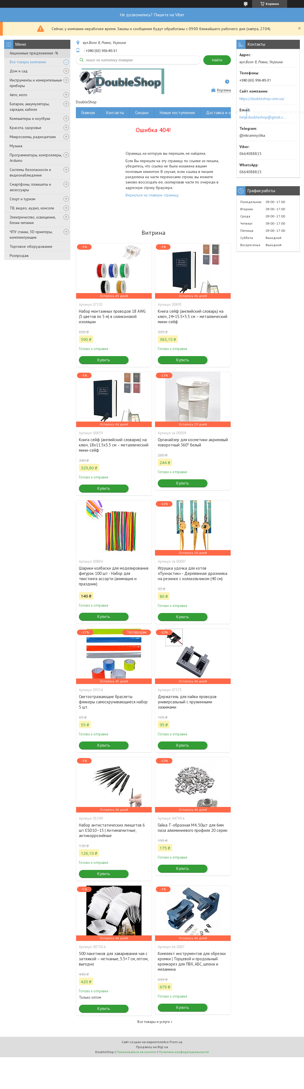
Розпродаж (19, 255)
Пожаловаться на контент (136, 1052)
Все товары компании (28, 61)
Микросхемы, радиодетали (33, 136)
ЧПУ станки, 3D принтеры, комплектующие (31, 234)
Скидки (141, 113)
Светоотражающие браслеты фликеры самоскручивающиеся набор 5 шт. (113, 702)
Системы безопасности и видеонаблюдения (30, 172)
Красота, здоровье (25, 127)
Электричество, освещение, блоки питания (33, 220)
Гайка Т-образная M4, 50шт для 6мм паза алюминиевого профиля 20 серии (192, 827)
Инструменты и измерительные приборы (36, 83)
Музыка (16, 145)
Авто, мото (18, 94)
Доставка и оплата (223, 113)
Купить (103, 359)
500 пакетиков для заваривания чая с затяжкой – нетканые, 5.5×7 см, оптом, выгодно (113, 959)
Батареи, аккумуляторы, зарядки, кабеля (29, 106)
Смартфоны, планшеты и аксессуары (30, 187)
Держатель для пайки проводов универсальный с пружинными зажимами (187, 702)
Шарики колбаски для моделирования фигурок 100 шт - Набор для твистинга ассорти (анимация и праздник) (113, 575)
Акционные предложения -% (34, 53)
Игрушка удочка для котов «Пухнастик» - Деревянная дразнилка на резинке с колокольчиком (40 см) (192, 573)
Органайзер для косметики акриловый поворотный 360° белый (193, 442)
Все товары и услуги (153, 1022)
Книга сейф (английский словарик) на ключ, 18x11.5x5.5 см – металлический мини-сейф (113, 445)
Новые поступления (177, 113)
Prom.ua (176, 1042)
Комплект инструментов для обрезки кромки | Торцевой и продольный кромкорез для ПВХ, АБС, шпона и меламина (192, 961)
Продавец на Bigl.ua (152, 1047)
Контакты (115, 113)
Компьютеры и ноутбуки (30, 118)
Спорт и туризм (22, 198)
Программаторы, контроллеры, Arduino (36, 157)
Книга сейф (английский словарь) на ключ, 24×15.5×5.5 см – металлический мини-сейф (192, 316)
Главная (88, 113)
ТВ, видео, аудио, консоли (32, 208)
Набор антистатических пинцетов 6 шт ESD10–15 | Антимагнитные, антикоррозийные (112, 830)
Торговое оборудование (31, 246)
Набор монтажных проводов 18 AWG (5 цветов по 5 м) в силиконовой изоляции (112, 316)
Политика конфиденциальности (184, 1052)
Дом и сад (19, 71)
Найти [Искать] (217, 60)
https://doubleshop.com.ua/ (261, 98)
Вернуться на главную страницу (152, 195)
